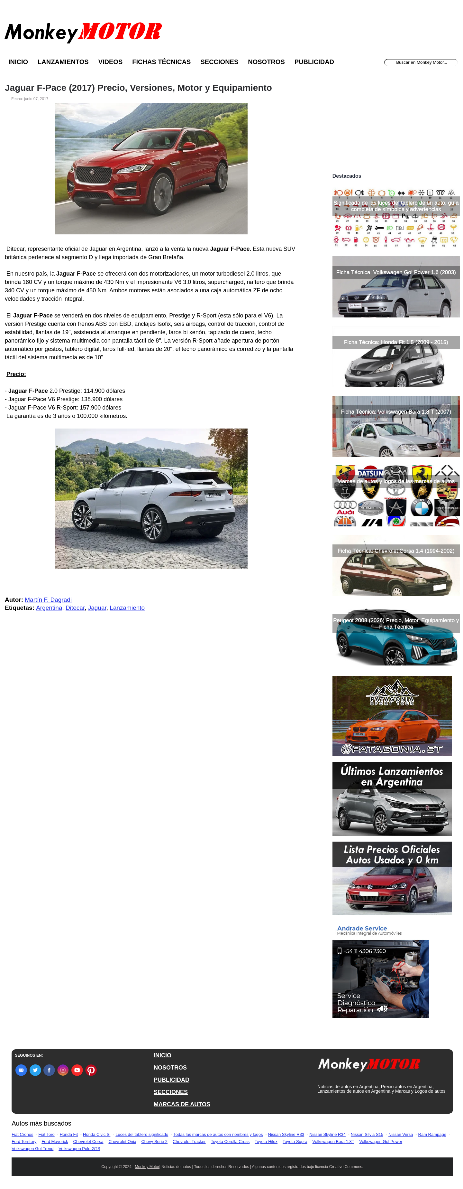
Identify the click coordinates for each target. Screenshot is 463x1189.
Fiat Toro (46, 1134)
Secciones (219, 61)
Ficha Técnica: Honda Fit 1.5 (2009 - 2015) (396, 342)
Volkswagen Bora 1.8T (333, 1141)
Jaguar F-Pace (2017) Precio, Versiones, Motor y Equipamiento (138, 88)
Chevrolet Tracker (189, 1141)
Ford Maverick (54, 1141)
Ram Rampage (432, 1134)
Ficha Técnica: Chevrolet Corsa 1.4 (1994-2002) (396, 551)
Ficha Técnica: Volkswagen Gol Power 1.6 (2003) (396, 272)
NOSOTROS (170, 1067)
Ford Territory (24, 1141)
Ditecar (75, 607)
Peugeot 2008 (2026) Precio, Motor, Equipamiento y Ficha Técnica (396, 623)
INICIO (162, 1055)
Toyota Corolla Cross (230, 1141)
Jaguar (97, 607)
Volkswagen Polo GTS (79, 1148)
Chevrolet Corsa (88, 1141)
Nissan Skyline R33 (286, 1134)
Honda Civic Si (96, 1134)
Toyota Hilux (266, 1141)
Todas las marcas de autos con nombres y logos (218, 1134)
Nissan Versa (400, 1134)
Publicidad (314, 61)
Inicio (18, 61)
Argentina (49, 607)
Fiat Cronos (22, 1134)
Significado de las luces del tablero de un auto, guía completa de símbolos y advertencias (395, 206)
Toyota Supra (295, 1141)
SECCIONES (171, 1092)
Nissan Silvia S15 (367, 1134)
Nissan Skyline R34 (327, 1134)
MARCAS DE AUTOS (182, 1104)
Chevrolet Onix (122, 1141)
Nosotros (266, 61)
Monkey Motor (147, 1167)
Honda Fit (69, 1134)
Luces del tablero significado (141, 1134)
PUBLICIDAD (171, 1080)
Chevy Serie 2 (154, 1141)
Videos (110, 61)
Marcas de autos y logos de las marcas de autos (396, 481)
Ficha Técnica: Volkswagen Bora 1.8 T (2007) (396, 412)
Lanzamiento (127, 607)
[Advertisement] (396, 122)
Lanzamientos (63, 61)
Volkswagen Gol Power (380, 1141)
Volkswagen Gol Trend (32, 1148)
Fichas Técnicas (161, 61)
